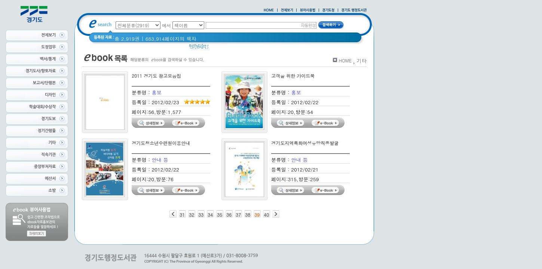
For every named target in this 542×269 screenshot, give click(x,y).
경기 (218, 48)
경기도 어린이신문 (249, 48)
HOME (345, 60)
